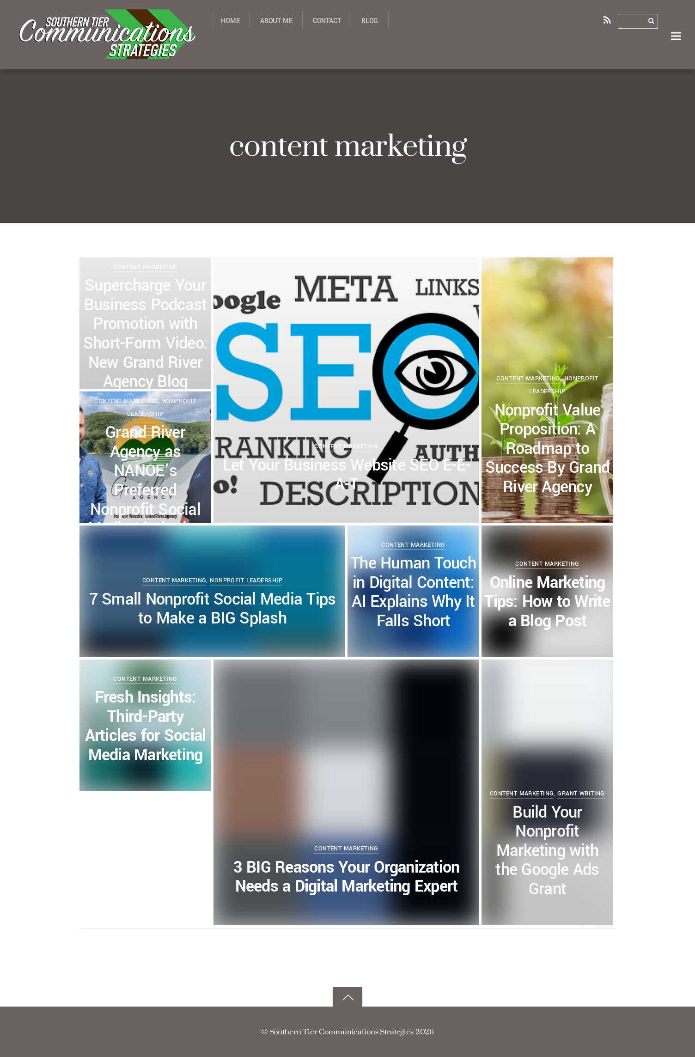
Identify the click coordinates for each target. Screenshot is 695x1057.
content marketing (346, 446)
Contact (327, 21)
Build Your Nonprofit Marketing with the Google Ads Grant (547, 851)
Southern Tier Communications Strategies (341, 1031)
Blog (369, 21)
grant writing (581, 793)
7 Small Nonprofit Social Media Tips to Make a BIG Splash (212, 609)
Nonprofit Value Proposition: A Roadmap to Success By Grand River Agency (547, 449)
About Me (276, 21)
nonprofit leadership (246, 580)
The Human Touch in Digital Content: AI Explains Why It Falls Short (413, 592)
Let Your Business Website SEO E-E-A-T (346, 475)
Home (230, 21)
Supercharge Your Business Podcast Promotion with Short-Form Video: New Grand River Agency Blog (145, 334)
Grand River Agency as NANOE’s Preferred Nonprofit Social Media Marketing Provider (145, 490)
